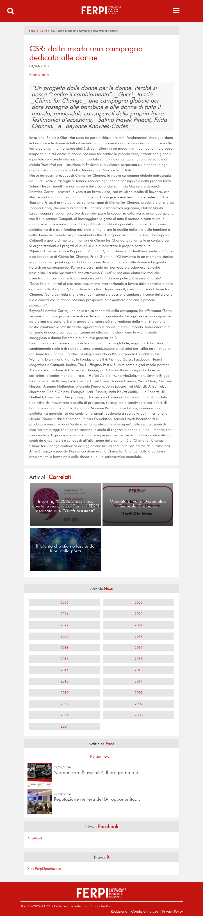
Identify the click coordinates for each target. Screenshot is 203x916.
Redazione (119, 911)
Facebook (35, 838)
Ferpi (32, 30)
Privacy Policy (172, 911)
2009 (139, 692)
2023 (139, 614)
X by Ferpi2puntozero (44, 868)
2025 (139, 602)
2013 (139, 670)
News (43, 30)
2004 (64, 726)
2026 (64, 602)
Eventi (108, 756)
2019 (139, 636)
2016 (64, 659)
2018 (64, 647)
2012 (64, 681)
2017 (139, 647)
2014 (64, 670)
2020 (64, 636)
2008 (64, 704)
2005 (139, 715)
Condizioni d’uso (144, 911)
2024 (64, 614)
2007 (139, 704)
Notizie (95, 756)
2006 (64, 715)
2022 (64, 625)
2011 (139, 681)
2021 (139, 625)
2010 (64, 692)
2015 (139, 659)
